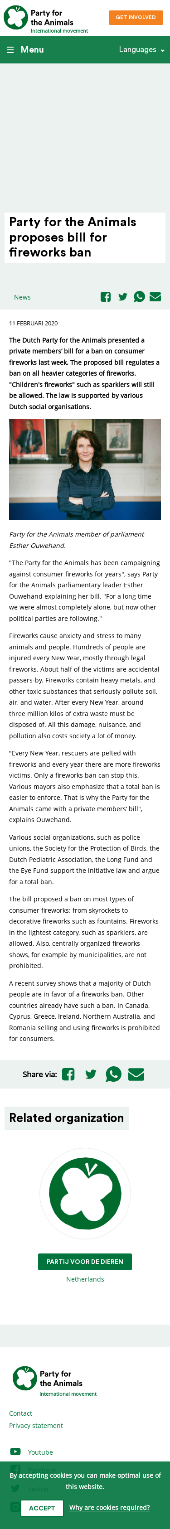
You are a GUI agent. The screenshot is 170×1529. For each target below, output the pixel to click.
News (22, 297)
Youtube (31, 1452)
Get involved (136, 17)
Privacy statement (36, 1425)
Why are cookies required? (109, 1508)
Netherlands (85, 1216)
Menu (25, 50)
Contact (20, 1413)
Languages (137, 49)
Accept (42, 1508)
